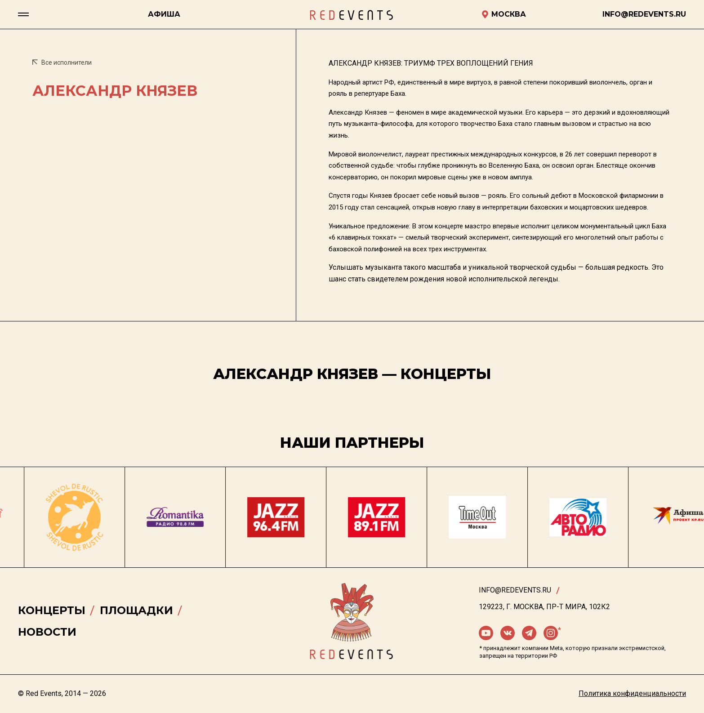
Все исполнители (62, 62)
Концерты (51, 610)
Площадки (136, 610)
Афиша (164, 14)
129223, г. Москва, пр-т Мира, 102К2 (544, 606)
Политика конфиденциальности (632, 693)
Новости (47, 631)
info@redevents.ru (515, 590)
